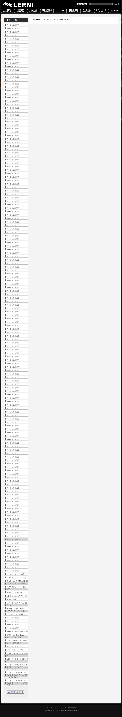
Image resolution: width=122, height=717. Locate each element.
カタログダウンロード (15, 692)
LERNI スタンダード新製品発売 (17, 654)
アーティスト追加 (13, 25)
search (117, 4)
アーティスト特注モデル (87, 11)
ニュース (12, 20)
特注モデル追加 (12, 599)
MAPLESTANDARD (33, 11)
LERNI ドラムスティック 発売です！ (17, 604)
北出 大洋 (53, 19)
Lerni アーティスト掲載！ (16, 614)
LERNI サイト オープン (15, 650)
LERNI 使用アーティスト (73, 11)
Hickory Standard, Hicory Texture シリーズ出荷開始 (16, 610)
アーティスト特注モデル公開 (17, 632)
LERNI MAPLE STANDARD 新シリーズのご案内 (17, 642)
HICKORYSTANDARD (7, 11)
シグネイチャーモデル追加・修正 (17, 588)
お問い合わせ (114, 10)
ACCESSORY (60, 10)
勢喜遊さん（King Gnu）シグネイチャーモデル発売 (17, 636)
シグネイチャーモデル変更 (16, 574)
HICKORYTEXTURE (20, 11)
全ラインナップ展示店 (101, 10)
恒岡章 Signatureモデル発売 (17, 596)
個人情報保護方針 (70, 707)
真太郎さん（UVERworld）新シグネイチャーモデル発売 (17, 582)
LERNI (18, 4)
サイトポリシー (51, 707)
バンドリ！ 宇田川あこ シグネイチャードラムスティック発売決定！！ (17, 667)
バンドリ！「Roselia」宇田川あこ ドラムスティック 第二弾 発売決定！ (17, 675)
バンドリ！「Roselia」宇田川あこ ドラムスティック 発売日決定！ (17, 683)
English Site (82, 4)
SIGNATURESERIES (47, 11)
